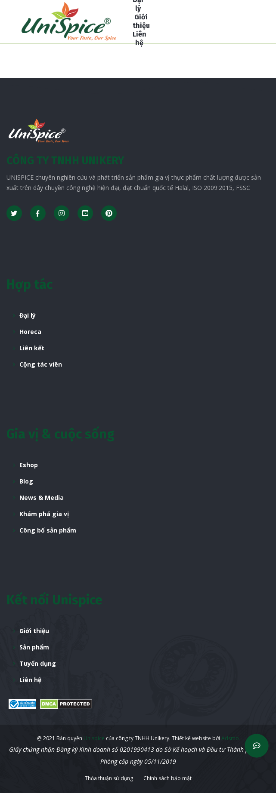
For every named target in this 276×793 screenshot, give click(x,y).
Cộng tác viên (40, 364)
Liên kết (31, 348)
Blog (26, 481)
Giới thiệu (34, 631)
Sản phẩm (34, 647)
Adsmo (230, 738)
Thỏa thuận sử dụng (109, 778)
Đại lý (27, 315)
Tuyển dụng (37, 663)
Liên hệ (30, 680)
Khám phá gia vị (44, 514)
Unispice (93, 738)
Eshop (28, 465)
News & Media (41, 497)
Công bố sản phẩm (47, 530)
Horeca (30, 332)
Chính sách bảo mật (167, 778)
